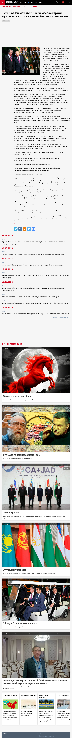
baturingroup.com (48, 736)
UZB (37, 2)
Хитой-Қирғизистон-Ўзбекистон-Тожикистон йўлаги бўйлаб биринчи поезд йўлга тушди (31, 297)
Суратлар (38, 6)
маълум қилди (53, 60)
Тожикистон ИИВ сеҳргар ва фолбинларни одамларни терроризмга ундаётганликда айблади (32, 265)
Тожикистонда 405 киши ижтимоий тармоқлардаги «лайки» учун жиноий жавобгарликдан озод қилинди (36, 314)
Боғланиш (5, 733)
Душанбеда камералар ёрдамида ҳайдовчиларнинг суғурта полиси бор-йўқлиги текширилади (33, 254)
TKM (32, 2)
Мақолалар (19, 6)
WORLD (41, 2)
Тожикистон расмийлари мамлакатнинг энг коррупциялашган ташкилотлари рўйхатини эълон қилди (35, 303)
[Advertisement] (36, 35)
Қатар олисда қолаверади (44, 696)
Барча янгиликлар (61, 318)
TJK (29, 2)
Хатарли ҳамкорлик (10, 695)
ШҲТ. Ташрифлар (63, 695)
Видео (29, 6)
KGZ (25, 2)
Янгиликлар (7, 6)
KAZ (21, 2)
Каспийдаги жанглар (28, 695)
